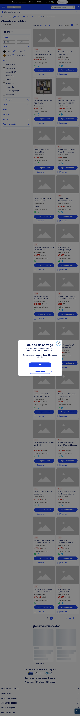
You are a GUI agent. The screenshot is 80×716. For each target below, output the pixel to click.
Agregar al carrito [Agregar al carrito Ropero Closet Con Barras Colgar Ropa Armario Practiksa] (67, 168)
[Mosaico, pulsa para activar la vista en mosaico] (72, 25)
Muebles (27, 17)
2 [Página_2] (55, 618)
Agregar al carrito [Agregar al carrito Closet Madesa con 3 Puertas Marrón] (67, 70)
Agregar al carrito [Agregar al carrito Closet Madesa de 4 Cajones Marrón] (67, 607)
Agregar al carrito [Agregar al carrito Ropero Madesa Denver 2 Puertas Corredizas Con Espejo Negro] (44, 607)
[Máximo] (23, 42)
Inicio (4, 17)
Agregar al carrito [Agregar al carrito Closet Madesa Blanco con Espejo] (44, 363)
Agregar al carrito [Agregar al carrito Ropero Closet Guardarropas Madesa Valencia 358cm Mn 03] (67, 558)
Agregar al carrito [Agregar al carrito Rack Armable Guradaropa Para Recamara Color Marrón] (67, 510)
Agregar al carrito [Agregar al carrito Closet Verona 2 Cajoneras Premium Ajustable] (67, 412)
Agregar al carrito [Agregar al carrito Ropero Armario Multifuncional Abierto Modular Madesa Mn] (67, 216)
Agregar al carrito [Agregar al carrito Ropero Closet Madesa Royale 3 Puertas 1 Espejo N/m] (67, 461)
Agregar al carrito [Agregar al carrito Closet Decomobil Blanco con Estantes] (44, 510)
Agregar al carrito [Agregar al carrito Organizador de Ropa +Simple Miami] (44, 168)
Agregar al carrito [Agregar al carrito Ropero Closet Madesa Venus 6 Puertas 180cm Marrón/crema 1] (44, 412)
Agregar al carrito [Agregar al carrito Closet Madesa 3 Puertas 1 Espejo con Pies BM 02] (67, 119)
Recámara (37, 17)
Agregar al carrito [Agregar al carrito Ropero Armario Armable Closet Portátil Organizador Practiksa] (67, 314)
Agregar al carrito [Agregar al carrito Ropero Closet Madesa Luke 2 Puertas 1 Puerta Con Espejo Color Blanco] (44, 558)
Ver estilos (62, 2)
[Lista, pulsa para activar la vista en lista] (77, 25)
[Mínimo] (9, 42)
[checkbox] (8, 51)
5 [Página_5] (66, 618)
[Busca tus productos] (63, 7)
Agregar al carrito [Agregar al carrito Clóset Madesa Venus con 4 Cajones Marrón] (44, 265)
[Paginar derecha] (77, 618)
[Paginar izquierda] (47, 618)
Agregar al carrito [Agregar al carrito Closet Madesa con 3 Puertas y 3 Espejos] (44, 314)
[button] (77, 6)
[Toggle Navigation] (3, 7)
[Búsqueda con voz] (73, 7)
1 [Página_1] (51, 618)
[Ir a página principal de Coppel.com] (14, 7)
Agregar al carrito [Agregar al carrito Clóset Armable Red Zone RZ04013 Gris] (44, 119)
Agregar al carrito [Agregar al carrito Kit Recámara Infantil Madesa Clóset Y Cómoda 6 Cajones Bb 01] (44, 70)
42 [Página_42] (73, 618)
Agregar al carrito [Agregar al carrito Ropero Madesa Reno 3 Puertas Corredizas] (67, 363)
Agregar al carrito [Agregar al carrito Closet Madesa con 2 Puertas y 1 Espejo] (67, 265)
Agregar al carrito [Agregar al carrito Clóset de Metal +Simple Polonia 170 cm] (44, 216)
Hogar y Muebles (15, 17)
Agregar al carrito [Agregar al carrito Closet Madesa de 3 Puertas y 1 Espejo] (44, 461)
